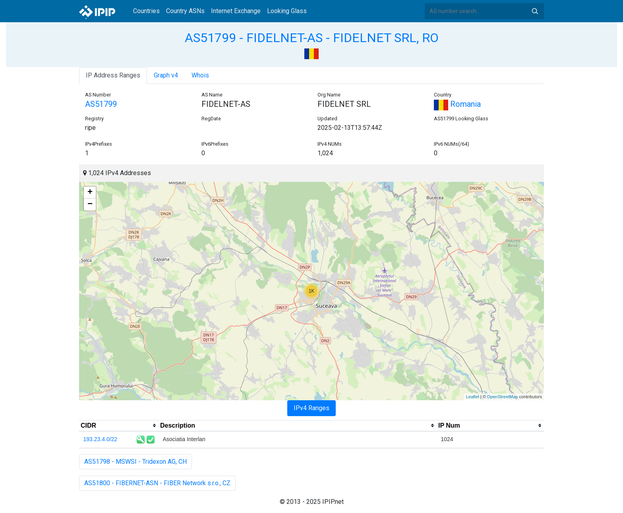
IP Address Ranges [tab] (113, 75)
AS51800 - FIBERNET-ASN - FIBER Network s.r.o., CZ (157, 483)
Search (534, 11)
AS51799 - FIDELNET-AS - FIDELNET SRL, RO (312, 37)
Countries (146, 11)
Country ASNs (185, 11)
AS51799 (101, 104)
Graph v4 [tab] (166, 75)
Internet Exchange (236, 11)
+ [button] (90, 193)
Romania (457, 104)
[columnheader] (119, 425)
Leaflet (472, 396)
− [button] (90, 204)
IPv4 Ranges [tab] (311, 408)
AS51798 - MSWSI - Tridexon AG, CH (135, 461)
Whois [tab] (200, 75)
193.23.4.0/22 (100, 439)
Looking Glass (287, 11)
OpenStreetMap (502, 396)
